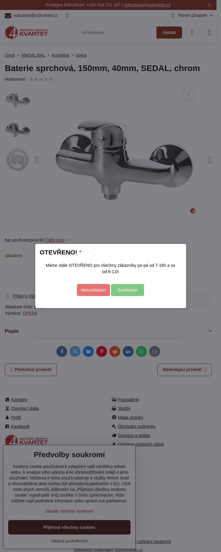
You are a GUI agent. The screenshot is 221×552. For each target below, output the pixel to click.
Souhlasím (127, 290)
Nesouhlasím (93, 290)
